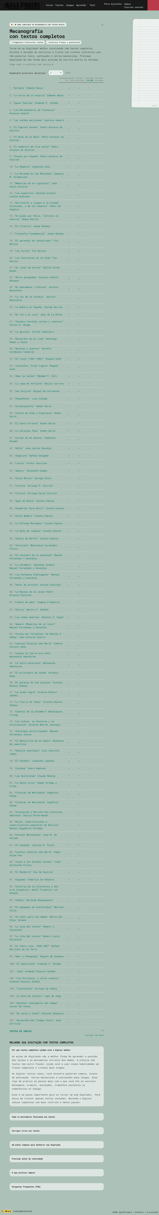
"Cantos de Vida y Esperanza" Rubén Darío (35, 415)
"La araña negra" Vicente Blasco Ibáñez (33, 694)
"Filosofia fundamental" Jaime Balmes (37, 233)
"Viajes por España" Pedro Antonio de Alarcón (36, 158)
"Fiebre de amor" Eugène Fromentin (35, 602)
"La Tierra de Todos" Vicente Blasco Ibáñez (36, 703)
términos (139, 1212)
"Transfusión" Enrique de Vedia (33, 988)
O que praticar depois (23, 1172)
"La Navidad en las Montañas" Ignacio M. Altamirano (37, 175)
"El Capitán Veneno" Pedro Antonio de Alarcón (36, 129)
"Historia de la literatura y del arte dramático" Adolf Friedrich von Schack (34, 889)
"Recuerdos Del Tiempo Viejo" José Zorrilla (35, 1022)
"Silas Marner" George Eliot (30, 478)
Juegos (70, 5)
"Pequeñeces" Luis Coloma (28, 398)
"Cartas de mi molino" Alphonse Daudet (32, 439)
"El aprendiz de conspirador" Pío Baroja (34, 242)
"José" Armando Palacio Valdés (32, 971)
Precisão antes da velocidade (27, 1158)
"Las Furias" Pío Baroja (28, 250)
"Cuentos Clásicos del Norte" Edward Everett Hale (36, 645)
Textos (59, 5)
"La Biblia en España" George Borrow (36, 307)
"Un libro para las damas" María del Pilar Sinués (36, 918)
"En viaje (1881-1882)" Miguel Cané (35, 358)
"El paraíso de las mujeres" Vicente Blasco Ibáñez (36, 684)
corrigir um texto (94, 1035)
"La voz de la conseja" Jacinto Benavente (32, 298)
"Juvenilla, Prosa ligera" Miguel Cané (34, 367)
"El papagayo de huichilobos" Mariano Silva (37, 909)
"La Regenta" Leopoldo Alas (30, 166)
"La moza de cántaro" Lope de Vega (35, 995)
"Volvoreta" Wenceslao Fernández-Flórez (34, 547)
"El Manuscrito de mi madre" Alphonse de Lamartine (37, 742)
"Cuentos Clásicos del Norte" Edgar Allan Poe (35, 853)
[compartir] (2, 1211)
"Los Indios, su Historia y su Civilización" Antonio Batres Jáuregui (35, 723)
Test (92, 5)
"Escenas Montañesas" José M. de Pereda (33, 836)
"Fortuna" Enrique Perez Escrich (33, 493)
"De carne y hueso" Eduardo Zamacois (37, 1013)
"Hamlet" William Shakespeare (31, 900)
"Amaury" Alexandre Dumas (28, 470)
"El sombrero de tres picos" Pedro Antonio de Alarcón (34, 148)
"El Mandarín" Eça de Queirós (31, 871)
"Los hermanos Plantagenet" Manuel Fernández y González (35, 576)
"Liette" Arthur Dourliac (28, 463)
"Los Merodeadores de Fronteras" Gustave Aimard (32, 111)
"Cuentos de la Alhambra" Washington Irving (36, 713)
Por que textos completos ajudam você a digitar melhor (41, 1050)
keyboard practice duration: (28, 73)
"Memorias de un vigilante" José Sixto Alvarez (33, 185)
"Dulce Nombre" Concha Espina (31, 515)
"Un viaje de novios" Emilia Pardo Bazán (35, 269)
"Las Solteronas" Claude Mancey (32, 775)
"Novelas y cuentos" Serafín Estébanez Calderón (30, 350)
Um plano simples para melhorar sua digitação (36, 1144)
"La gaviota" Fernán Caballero (32, 331)
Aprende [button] (81, 5)
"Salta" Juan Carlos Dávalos (30, 448)
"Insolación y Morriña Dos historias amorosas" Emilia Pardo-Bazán (36, 814)
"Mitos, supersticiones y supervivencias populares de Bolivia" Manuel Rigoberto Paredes (34, 825)
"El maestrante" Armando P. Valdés (35, 963)
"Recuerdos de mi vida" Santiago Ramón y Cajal (33, 340)
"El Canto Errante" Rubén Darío (32, 423)
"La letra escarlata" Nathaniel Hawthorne (32, 665)
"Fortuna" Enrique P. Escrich (31, 485)
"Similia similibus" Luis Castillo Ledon (35, 752)
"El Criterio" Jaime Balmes (30, 226)
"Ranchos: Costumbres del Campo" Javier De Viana (34, 1005)
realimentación (22, 1211)
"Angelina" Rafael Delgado (29, 455)
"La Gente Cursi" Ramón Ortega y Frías (33, 784)
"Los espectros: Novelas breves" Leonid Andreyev (33, 195)
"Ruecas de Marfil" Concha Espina (34, 538)
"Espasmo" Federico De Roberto (32, 879)
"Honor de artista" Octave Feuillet (35, 584)
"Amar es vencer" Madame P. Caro (33, 375)
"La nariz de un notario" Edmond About (37, 95)
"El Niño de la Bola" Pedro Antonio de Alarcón (37, 138)
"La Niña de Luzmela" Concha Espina (35, 530)
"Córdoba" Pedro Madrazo (28, 768)
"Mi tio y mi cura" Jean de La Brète (36, 314)
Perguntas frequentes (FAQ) (26, 1186)
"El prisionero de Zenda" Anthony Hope (34, 674)
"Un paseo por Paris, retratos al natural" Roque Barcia (34, 217)
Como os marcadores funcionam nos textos (33, 1116)
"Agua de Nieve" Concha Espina (32, 500)
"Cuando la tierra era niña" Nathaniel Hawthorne (30, 655)
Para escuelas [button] (113, 3)
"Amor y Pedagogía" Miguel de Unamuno (37, 956)
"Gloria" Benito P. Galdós (29, 609)
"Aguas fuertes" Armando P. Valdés (34, 102)
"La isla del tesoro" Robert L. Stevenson (32, 928)
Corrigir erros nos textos (25, 1130)
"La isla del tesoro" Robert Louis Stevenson (35, 938)
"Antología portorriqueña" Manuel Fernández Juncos (34, 733)
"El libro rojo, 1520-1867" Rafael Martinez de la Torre (35, 947)
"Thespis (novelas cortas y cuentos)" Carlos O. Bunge (37, 323)
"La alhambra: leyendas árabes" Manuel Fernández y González (32, 566)
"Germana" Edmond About (26, 87)
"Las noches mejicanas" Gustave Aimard (37, 120)
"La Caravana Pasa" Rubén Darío (32, 430)
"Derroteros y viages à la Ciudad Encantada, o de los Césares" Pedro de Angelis (35, 206)
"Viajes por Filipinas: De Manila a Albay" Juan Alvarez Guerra (35, 635)
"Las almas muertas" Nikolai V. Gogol (37, 617)
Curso (49, 5)
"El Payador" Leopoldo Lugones (32, 760)
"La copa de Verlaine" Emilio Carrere (37, 383)
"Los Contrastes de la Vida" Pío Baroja (33, 259)
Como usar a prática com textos (31, 64)
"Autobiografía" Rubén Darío (30, 406)
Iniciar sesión (133, 7)
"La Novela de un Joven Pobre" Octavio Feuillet (32, 593)
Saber (127, 3)
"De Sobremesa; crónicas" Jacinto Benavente (34, 289)
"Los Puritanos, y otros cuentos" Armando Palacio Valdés (35, 980)
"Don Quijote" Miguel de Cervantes (35, 391)
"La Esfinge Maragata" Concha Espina (36, 523)
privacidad (152, 1212)
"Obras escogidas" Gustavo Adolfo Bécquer (34, 279)
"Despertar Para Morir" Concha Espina (37, 508)
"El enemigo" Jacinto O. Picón (32, 845)
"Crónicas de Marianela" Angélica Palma (34, 794)
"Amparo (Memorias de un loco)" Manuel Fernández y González (32, 626)
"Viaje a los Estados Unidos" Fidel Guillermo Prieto (35, 863)
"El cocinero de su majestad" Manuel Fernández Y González (36, 557)
